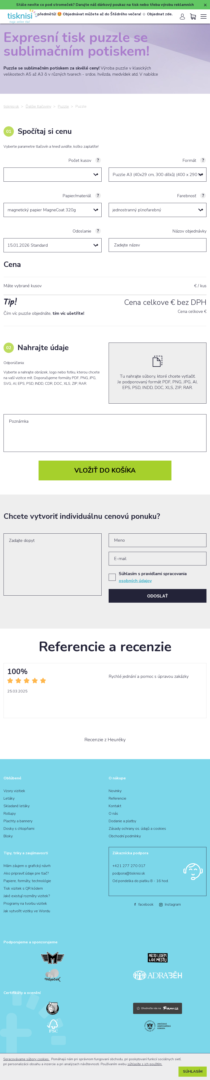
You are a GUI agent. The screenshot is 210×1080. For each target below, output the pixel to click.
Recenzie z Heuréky (105, 740)
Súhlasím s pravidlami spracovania (153, 577)
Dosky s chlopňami (19, 828)
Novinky (115, 791)
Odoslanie (82, 231)
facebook (144, 904)
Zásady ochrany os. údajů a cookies (137, 828)
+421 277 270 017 (129, 865)
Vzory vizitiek (14, 791)
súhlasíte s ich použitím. (144, 1064)
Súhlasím (192, 1071)
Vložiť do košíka (105, 470)
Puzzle (63, 106)
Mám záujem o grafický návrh (27, 865)
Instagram (170, 904)
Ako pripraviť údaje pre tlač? (26, 873)
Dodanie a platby (122, 821)
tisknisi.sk (11, 106)
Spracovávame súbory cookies (26, 1059)
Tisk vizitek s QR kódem (23, 888)
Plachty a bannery (18, 821)
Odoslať (157, 596)
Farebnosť (186, 196)
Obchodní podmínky (125, 836)
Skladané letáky (17, 806)
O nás (113, 813)
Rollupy (10, 813)
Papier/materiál (77, 196)
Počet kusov (79, 160)
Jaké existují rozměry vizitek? (27, 896)
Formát (189, 160)
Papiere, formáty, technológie (27, 881)
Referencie (117, 798)
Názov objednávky (189, 231)
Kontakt (115, 806)
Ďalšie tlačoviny (38, 106)
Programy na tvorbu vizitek (25, 903)
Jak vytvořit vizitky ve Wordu (27, 911)
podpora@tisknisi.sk (128, 873)
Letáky (9, 798)
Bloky (8, 836)
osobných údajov (135, 581)
